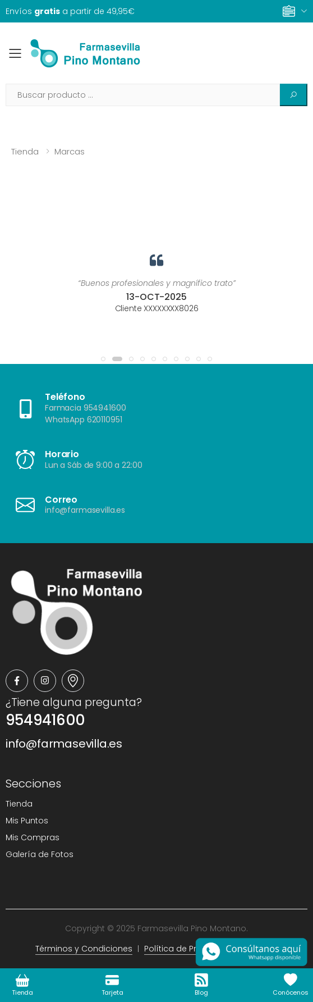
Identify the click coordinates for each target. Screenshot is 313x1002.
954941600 (45, 720)
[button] (103, 359)
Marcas (69, 151)
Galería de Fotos (39, 854)
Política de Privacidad (188, 948)
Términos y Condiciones (83, 948)
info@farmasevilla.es (64, 744)
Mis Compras (32, 837)
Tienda (25, 151)
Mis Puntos (27, 820)
